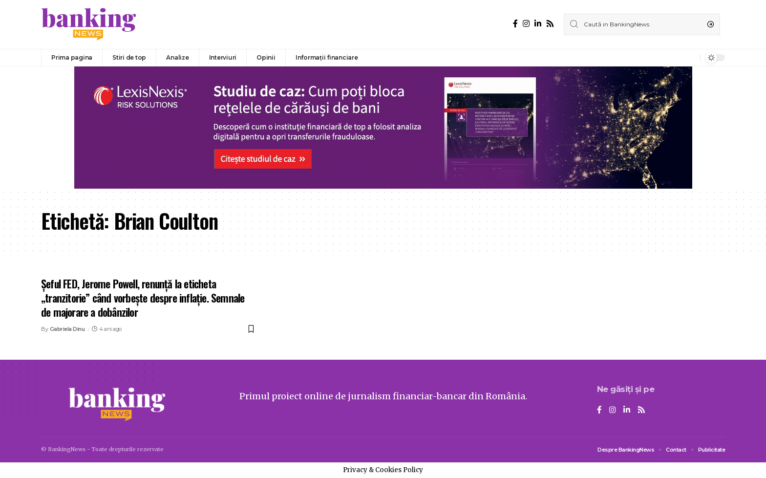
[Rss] (550, 23)
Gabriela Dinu (67, 329)
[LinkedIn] (538, 23)
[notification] (690, 58)
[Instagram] (526, 23)
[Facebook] (515, 23)
